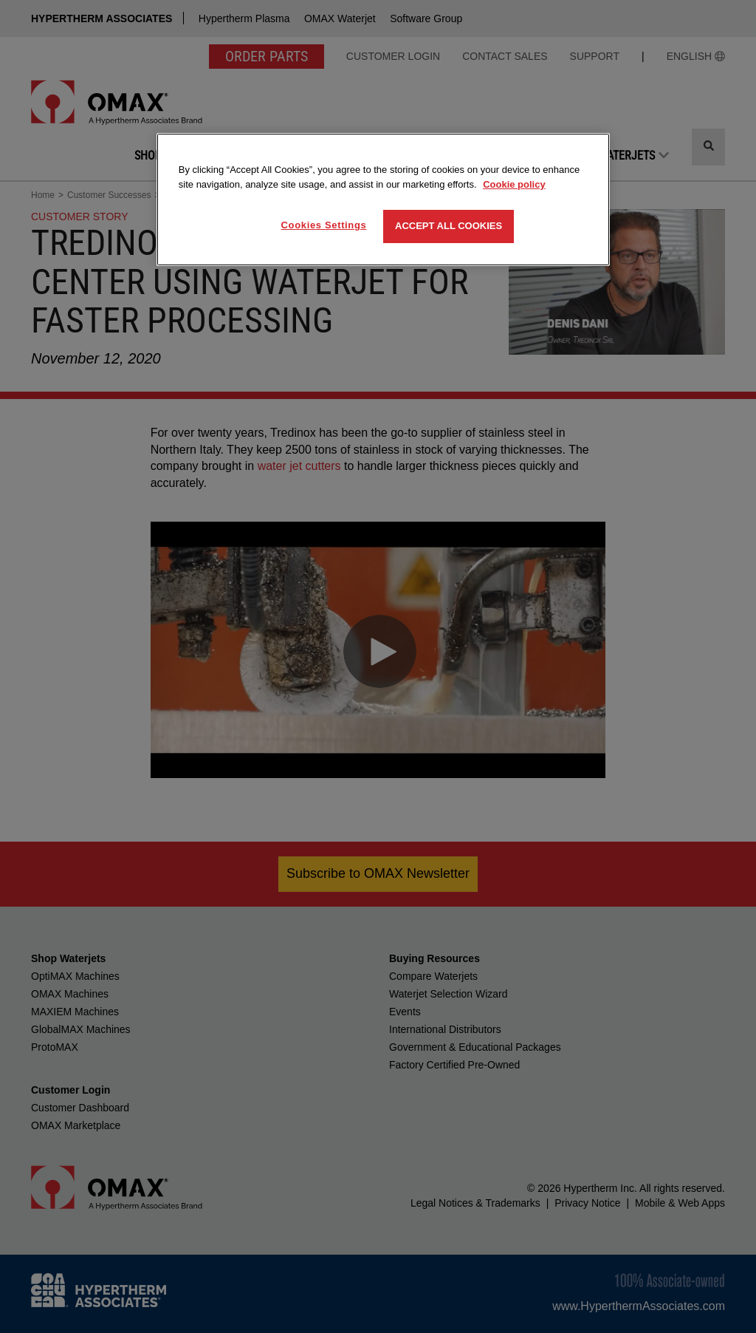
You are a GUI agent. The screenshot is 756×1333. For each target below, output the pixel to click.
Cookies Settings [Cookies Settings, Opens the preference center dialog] (324, 225)
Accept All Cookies (448, 225)
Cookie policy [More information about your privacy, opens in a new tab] (514, 184)
